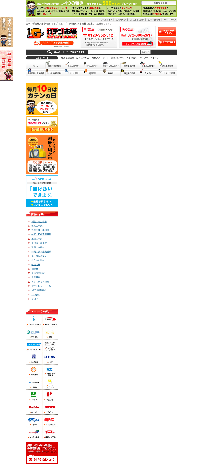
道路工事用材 (73, 65)
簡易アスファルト (100, 57)
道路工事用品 (82, 57)
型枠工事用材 (92, 65)
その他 (33, 299)
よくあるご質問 (137, 19)
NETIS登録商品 (37, 290)
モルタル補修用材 (55, 72)
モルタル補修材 (37, 256)
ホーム (36, 65)
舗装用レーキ (117, 57)
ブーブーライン (151, 57)
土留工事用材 (130, 65)
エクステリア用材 (167, 72)
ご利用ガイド (106, 19)
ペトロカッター (134, 57)
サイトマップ (170, 19)
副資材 (111, 72)
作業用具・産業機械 (36, 72)
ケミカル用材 (73, 72)
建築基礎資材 (67, 57)
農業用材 (148, 72)
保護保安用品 (130, 72)
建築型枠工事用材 (38, 230)
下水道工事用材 (148, 65)
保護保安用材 (36, 273)
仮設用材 (92, 72)
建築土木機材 (167, 65)
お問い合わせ (154, 19)
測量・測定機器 (55, 65)
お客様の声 (121, 19)
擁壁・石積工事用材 (111, 65)
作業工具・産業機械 (39, 251)
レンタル (34, 294)
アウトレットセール (39, 286)
